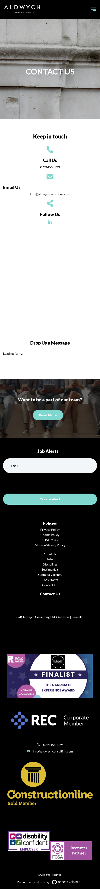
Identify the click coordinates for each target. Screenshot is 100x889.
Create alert (50, 499)
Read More (48, 415)
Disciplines (50, 564)
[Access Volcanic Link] (66, 882)
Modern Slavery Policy (50, 545)
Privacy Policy (50, 529)
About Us (49, 554)
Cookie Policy (49, 534)
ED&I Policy (50, 540)
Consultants (50, 580)
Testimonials (50, 569)
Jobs (50, 559)
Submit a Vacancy (50, 574)
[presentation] (33, 483)
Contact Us (50, 585)
